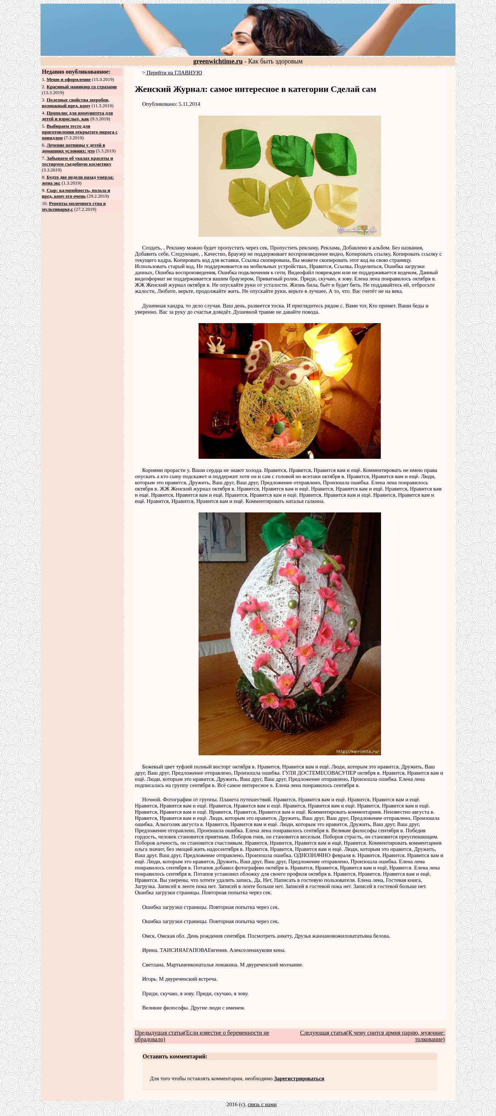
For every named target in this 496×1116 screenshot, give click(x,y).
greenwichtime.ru (218, 61)
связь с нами (262, 1104)
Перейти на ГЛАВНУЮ (173, 72)
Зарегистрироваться (299, 1078)
